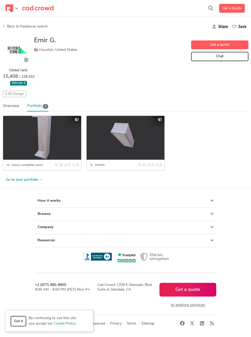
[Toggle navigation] (12, 8)
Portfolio (37, 106)
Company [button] (126, 227)
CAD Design (14, 94)
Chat (220, 56)
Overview (11, 106)
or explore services (188, 305)
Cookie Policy (64, 324)
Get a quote (219, 45)
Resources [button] (126, 240)
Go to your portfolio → (24, 180)
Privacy (116, 324)
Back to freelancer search (25, 26)
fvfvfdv (100, 165)
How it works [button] (126, 201)
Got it (18, 321)
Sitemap (148, 324)
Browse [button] (126, 214)
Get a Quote (232, 8)
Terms (131, 324)
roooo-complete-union (27, 165)
